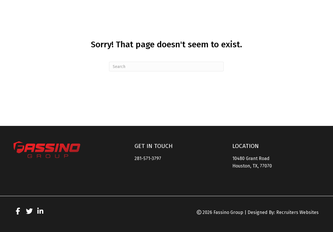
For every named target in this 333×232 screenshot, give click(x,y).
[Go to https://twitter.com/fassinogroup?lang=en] (29, 212)
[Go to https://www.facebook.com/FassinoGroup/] (18, 212)
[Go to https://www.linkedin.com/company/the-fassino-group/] (40, 212)
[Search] (166, 66)
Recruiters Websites (297, 212)
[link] (177, 17)
